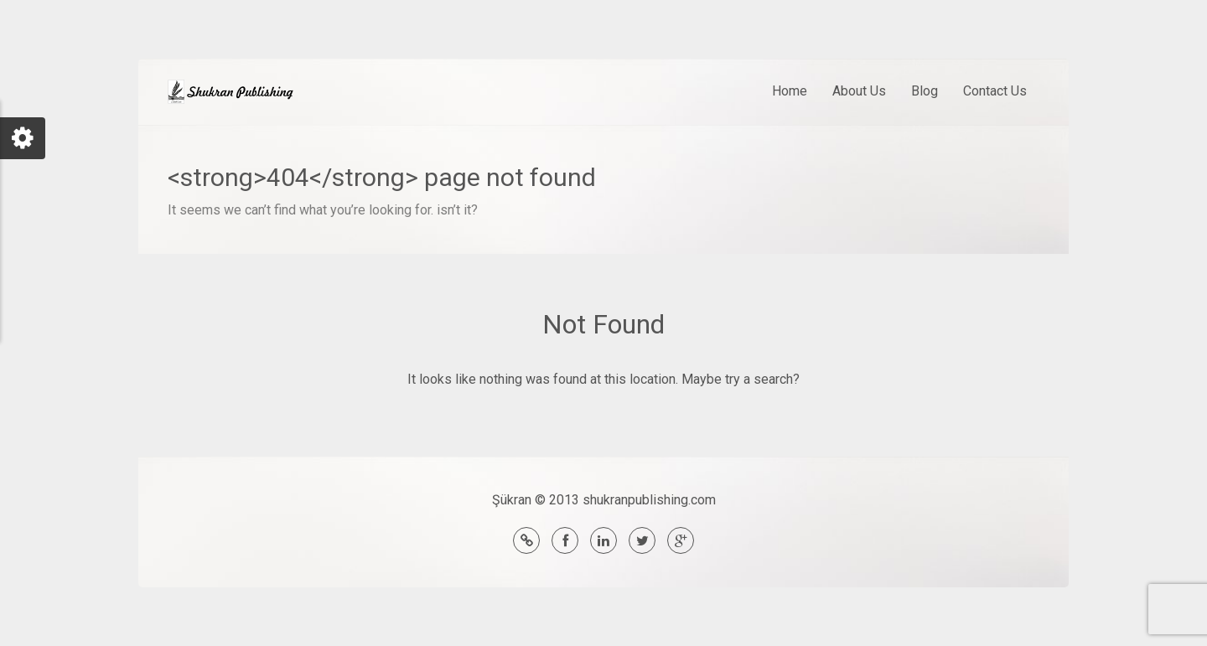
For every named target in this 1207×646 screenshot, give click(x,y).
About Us (859, 91)
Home (789, 91)
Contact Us (995, 91)
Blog (924, 91)
